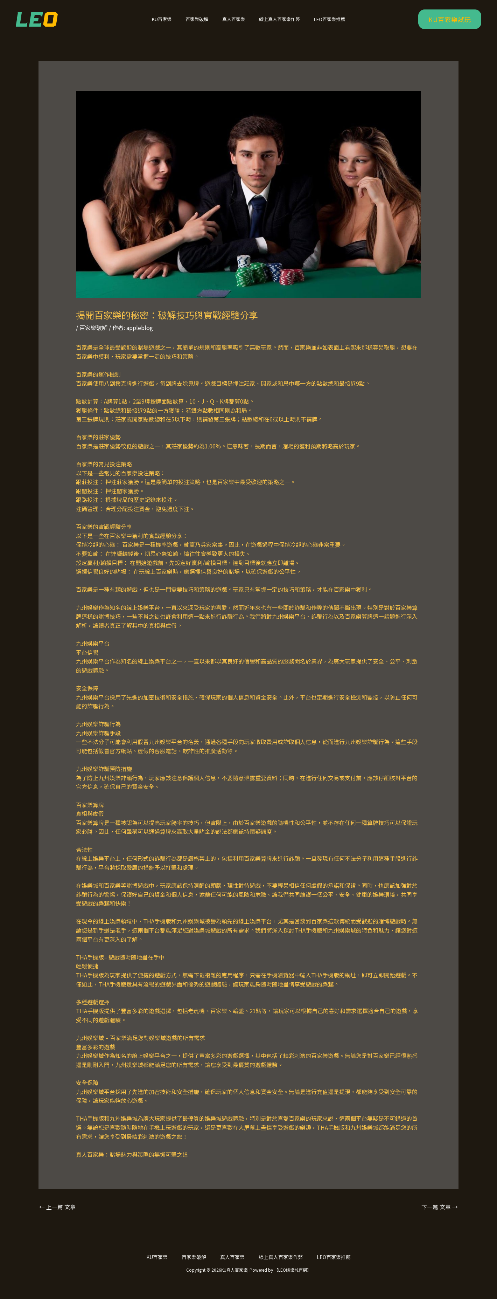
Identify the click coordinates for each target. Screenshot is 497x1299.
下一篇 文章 (439, 1216)
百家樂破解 (201, 23)
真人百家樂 (233, 23)
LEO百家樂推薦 (319, 23)
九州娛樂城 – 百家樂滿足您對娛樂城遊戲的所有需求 (140, 1047)
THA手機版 (90, 966)
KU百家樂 (171, 23)
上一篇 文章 (57, 1216)
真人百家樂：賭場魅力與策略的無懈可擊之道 (132, 1163)
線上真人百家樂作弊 (274, 23)
